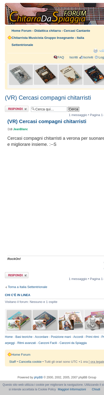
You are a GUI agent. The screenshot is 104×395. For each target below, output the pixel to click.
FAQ (61, 57)
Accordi (78, 337)
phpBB (38, 377)
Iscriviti (88, 57)
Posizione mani (61, 337)
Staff (12, 361)
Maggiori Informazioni (72, 389)
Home (9, 337)
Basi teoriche (23, 337)
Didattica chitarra (47, 30)
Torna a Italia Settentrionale (27, 287)
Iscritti (73, 57)
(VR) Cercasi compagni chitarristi (48, 97)
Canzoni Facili (48, 343)
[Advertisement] (47, 204)
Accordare (41, 337)
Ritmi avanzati (26, 343)
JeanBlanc (20, 129)
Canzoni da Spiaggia (73, 343)
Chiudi (96, 389)
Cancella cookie (30, 361)
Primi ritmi (92, 337)
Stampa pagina (95, 50)
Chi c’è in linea (17, 295)
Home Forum (21, 30)
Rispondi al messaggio (16, 109)
